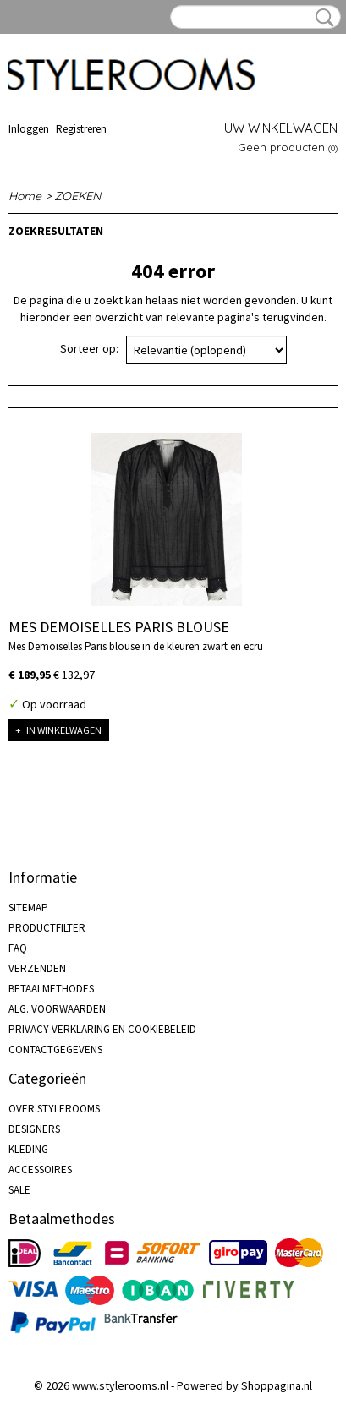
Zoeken (321, 17)
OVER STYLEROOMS (54, 1108)
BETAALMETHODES (51, 988)
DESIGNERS (34, 1129)
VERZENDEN (37, 968)
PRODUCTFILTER (46, 928)
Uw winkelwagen (281, 128)
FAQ (17, 948)
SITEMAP (28, 907)
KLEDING (28, 1149)
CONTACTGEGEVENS (55, 1049)
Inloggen (28, 129)
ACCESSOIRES (40, 1169)
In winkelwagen (64, 730)
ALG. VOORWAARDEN (57, 1009)
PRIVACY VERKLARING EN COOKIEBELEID (102, 1029)
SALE (19, 1190)
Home (24, 196)
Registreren (81, 129)
